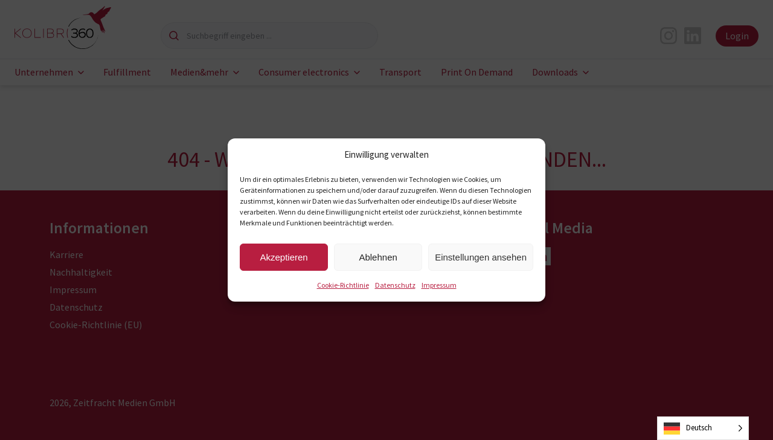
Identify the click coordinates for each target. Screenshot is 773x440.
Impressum (439, 285)
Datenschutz (395, 285)
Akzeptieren (283, 257)
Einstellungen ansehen (481, 257)
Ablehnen (378, 257)
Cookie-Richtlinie (343, 285)
